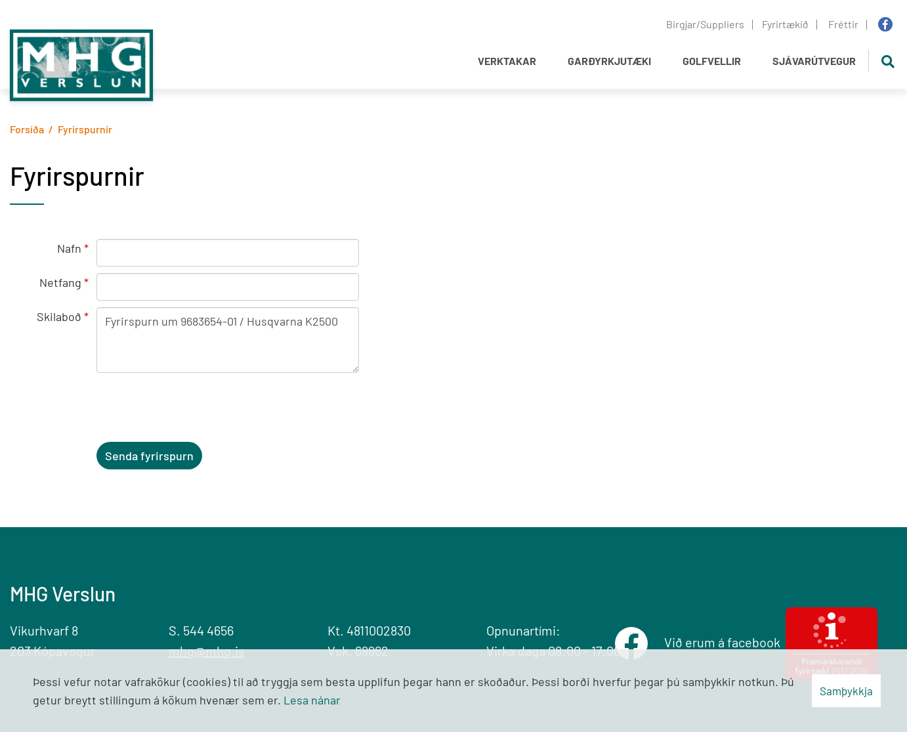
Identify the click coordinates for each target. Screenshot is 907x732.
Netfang (60, 282)
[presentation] (196, 409)
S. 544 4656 (201, 630)
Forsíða (27, 129)
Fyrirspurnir (85, 129)
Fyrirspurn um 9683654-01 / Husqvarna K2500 (227, 340)
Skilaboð (59, 316)
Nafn (69, 248)
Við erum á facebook (725, 642)
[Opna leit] (887, 61)
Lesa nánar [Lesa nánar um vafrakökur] (312, 700)
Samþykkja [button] (846, 690)
